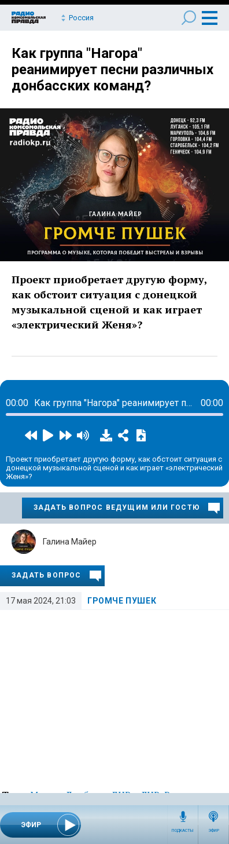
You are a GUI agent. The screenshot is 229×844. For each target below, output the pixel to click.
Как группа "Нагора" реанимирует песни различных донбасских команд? (112, 69)
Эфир (213, 830)
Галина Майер (70, 541)
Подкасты (183, 830)
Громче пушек (121, 600)
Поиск (189, 17)
